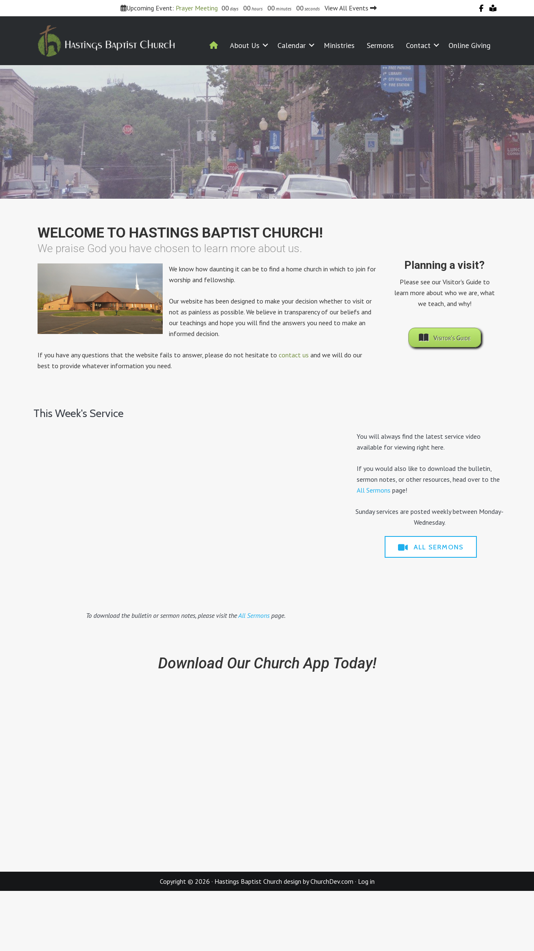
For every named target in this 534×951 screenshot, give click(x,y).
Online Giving (469, 45)
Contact (418, 45)
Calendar (291, 45)
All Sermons (254, 615)
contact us (294, 355)
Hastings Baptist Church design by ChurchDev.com (283, 881)
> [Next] (523, 130)
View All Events (351, 8)
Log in (366, 881)
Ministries (339, 45)
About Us (244, 45)
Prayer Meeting (197, 8)
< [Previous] (10, 130)
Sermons (380, 45)
